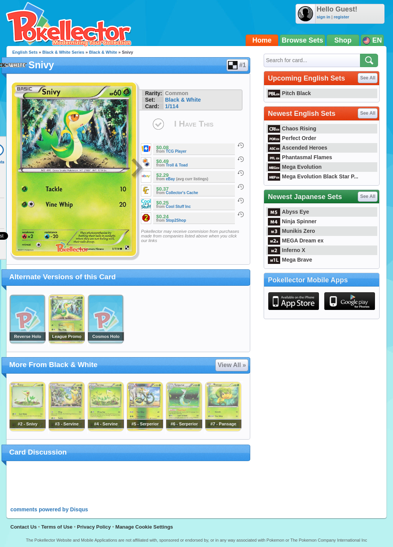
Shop (343, 40)
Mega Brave (290, 260)
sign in (323, 17)
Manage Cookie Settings (144, 527)
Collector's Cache (182, 193)
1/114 (171, 106)
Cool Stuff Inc (178, 206)
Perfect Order (292, 138)
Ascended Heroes (297, 148)
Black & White (103, 52)
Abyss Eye (288, 212)
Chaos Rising (292, 128)
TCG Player (176, 151)
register (341, 17)
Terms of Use (56, 527)
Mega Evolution (295, 167)
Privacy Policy (94, 527)
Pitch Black (289, 93)
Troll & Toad (177, 165)
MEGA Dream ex (296, 240)
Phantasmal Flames (300, 157)
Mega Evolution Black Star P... (313, 176)
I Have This (193, 124)
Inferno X (286, 250)
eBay (170, 179)
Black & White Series (63, 52)
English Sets (25, 52)
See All (367, 78)
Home (262, 40)
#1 (237, 65)
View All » (232, 365)
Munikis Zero (291, 231)
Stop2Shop (176, 220)
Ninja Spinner (292, 221)
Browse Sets (302, 40)
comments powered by (49, 509)
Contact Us (23, 527)
